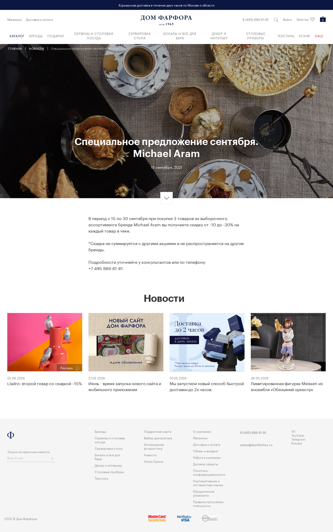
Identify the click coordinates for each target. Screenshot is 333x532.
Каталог (17, 35)
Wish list (305, 19)
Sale (319, 35)
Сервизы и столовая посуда (93, 35)
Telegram (298, 438)
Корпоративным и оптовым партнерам (208, 482)
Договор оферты (205, 463)
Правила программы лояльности (208, 503)
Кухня (304, 35)
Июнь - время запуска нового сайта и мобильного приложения (124, 386)
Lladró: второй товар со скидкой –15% (44, 383)
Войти (287, 19)
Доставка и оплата (39, 19)
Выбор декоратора (158, 437)
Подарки (55, 35)
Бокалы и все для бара (179, 35)
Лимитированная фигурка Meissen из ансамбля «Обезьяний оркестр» (286, 386)
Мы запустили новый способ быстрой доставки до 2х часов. (206, 386)
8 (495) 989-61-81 (255, 19)
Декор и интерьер (219, 35)
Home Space (153, 461)
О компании (202, 431)
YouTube (297, 435)
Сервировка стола (140, 35)
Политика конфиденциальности (209, 472)
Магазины (14, 19)
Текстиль (285, 35)
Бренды (36, 35)
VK (293, 431)
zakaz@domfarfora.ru (256, 444)
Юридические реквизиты (203, 493)
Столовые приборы (255, 35)
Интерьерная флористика (154, 446)
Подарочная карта (157, 431)
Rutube (296, 442)
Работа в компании (207, 457)
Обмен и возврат (205, 450)
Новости (150, 454)
